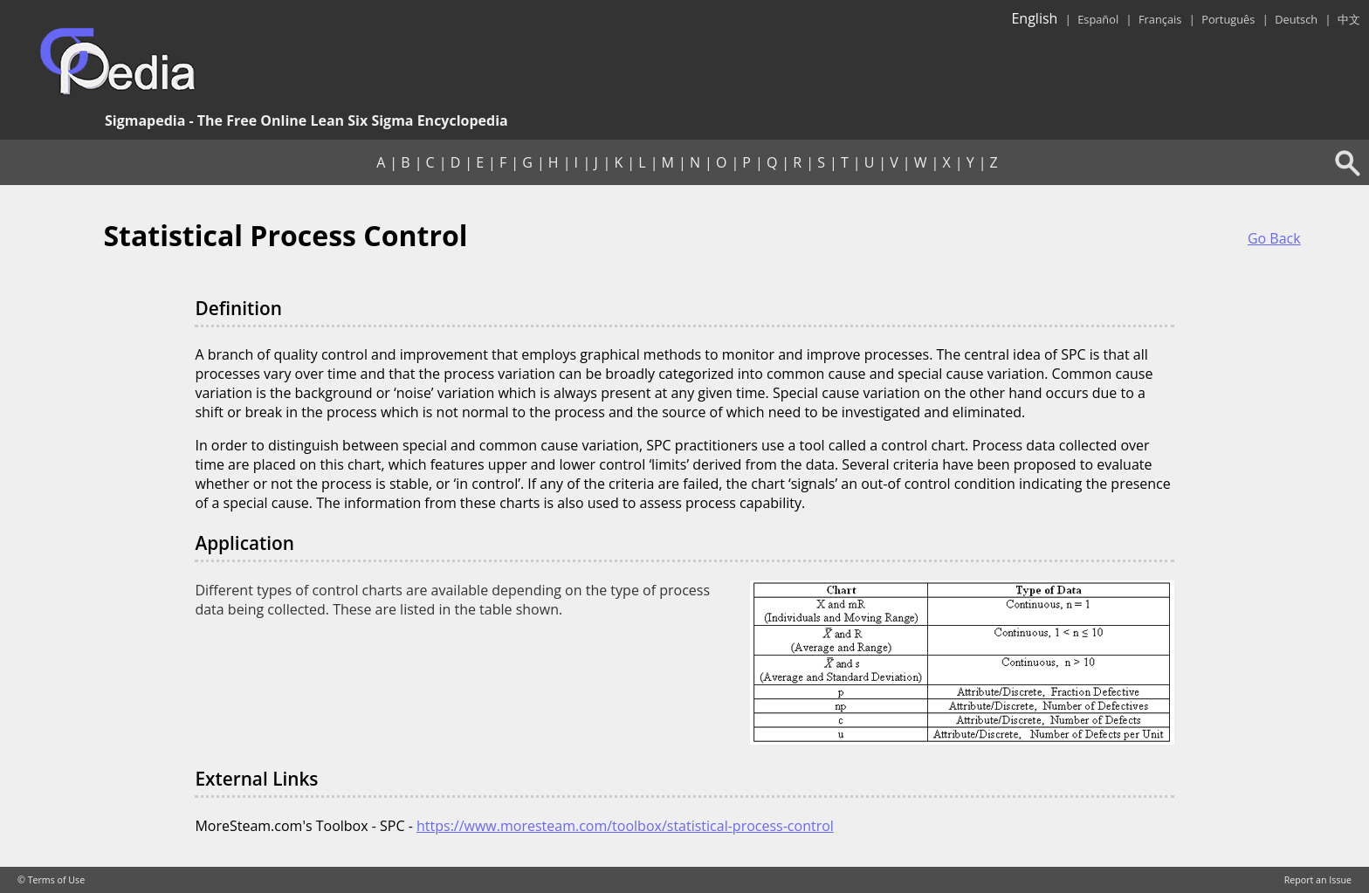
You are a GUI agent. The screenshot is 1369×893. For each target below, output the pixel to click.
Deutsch (1296, 19)
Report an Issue (1318, 880)
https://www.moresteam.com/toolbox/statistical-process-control (625, 825)
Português (1228, 19)
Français (1160, 19)
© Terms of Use (51, 880)
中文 (1349, 19)
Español (1097, 19)
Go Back (1274, 238)
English (1034, 18)
